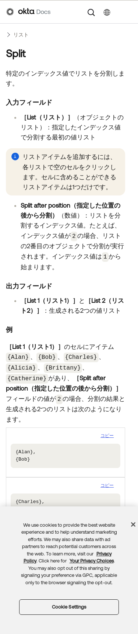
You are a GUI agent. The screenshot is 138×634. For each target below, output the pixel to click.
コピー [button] (107, 431)
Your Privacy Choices (92, 561)
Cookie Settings (69, 607)
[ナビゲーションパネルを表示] (128, 12)
